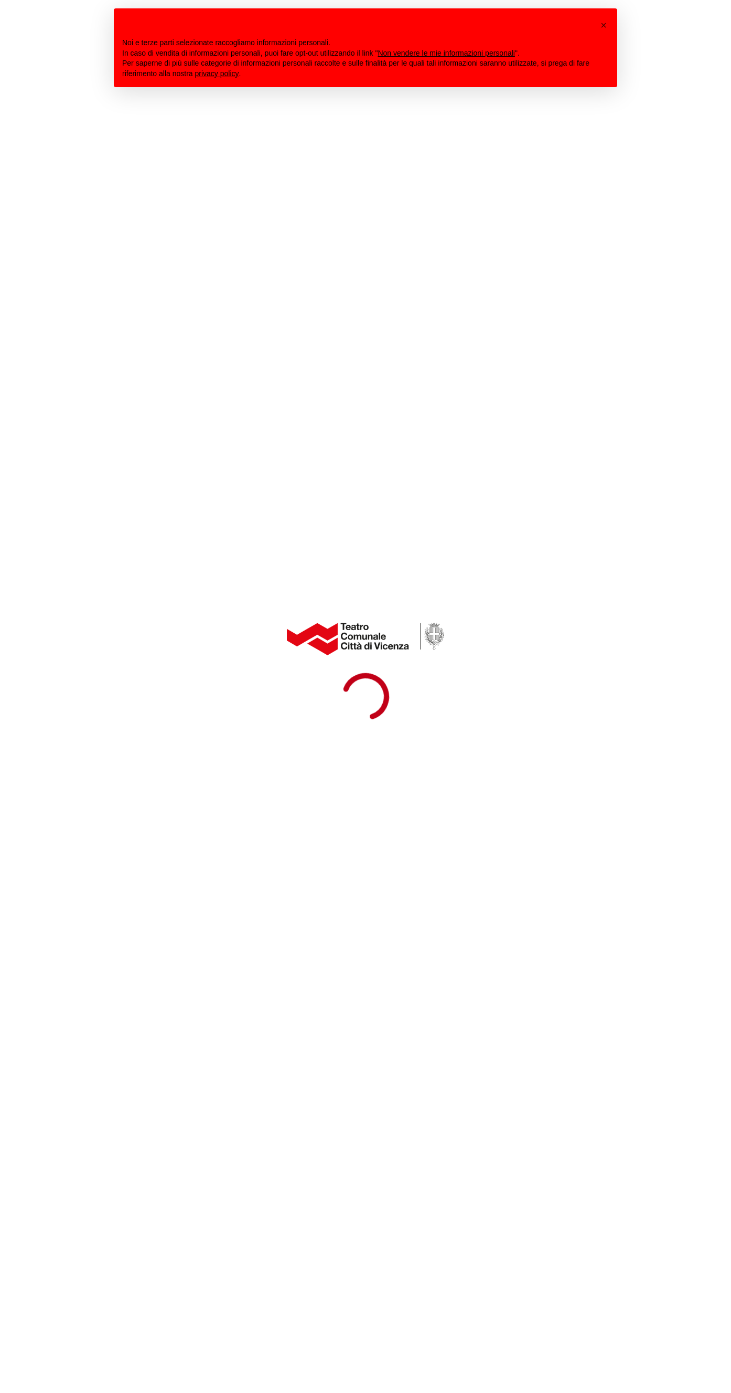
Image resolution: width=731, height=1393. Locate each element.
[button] (603, 25)
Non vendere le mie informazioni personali (446, 53)
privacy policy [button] (217, 73)
